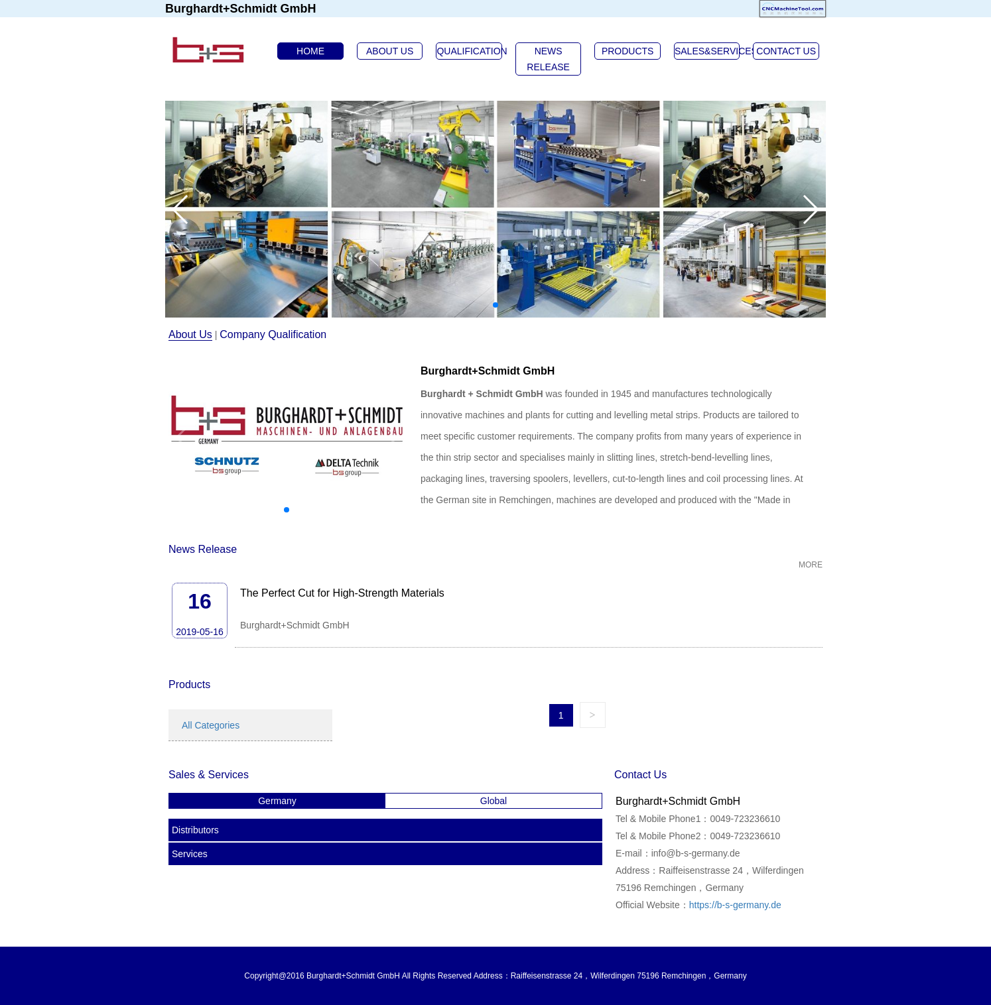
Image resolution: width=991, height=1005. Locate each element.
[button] (495, 305)
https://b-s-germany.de (735, 905)
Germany (277, 801)
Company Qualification (273, 334)
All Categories (210, 725)
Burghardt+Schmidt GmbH (488, 371)
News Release (202, 549)
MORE (811, 564)
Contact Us (640, 774)
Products (189, 684)
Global (493, 801)
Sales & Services (208, 774)
